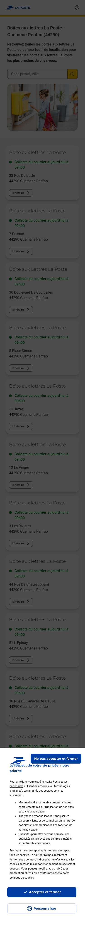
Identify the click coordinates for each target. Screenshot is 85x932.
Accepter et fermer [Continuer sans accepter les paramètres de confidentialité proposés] (45, 892)
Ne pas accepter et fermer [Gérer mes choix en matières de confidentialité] (56, 759)
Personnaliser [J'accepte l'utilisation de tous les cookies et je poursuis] (45, 908)
